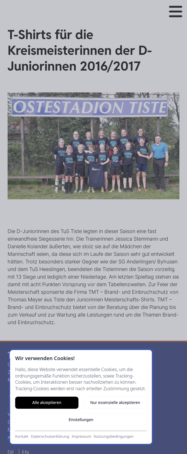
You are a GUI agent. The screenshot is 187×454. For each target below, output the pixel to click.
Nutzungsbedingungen (114, 436)
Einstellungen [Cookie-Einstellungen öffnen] (81, 419)
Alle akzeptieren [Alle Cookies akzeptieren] (46, 402)
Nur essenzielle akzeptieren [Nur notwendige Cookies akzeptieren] (115, 402)
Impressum (81, 436)
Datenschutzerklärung (50, 436)
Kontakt (21, 436)
